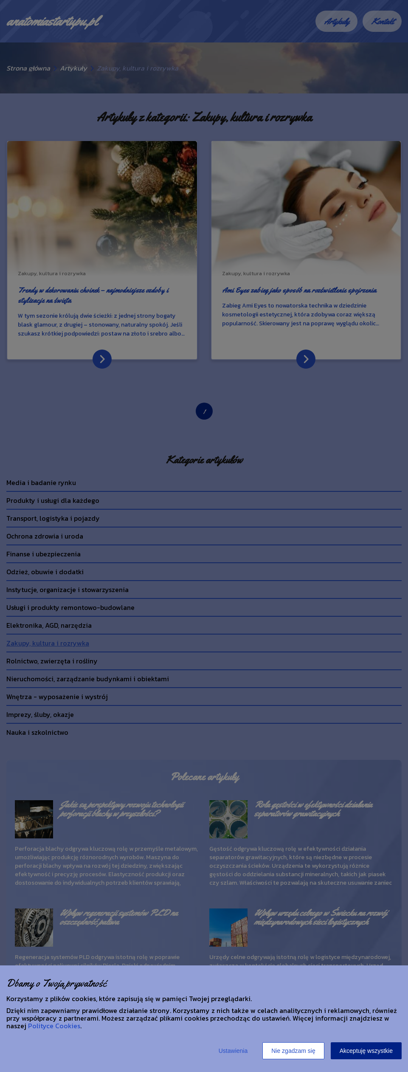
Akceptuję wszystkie (366, 1050)
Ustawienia (233, 1050)
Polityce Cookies (54, 1026)
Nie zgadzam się (293, 1050)
